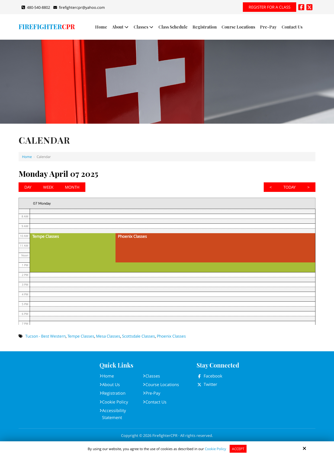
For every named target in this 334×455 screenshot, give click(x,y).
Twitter (210, 384)
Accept (238, 448)
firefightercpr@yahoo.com (79, 7)
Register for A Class (269, 7)
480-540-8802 (36, 7)
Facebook (213, 376)
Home (27, 156)
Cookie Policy (215, 449)
